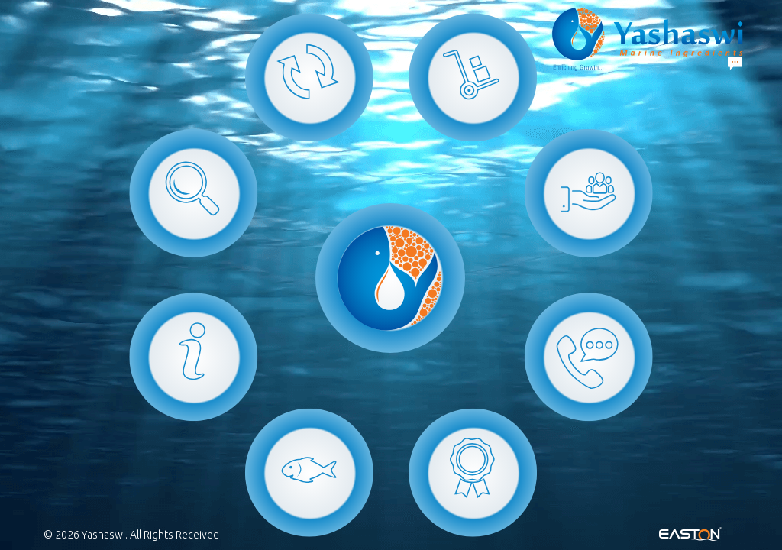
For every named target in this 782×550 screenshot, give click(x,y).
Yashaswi (103, 535)
